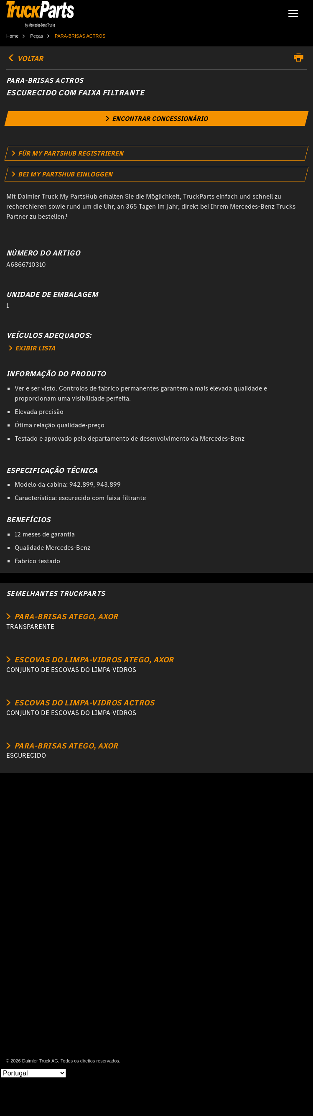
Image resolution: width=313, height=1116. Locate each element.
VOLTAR (24, 59)
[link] (157, 118)
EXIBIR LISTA (32, 348)
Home (12, 35)
